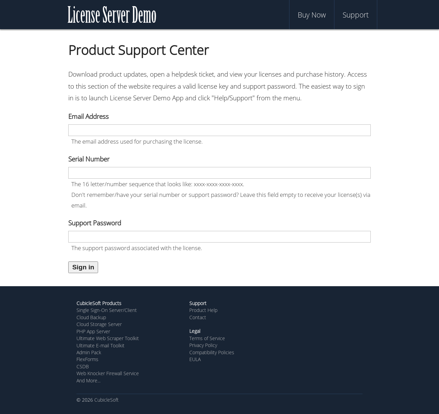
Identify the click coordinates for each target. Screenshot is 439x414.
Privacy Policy (203, 345)
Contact (197, 317)
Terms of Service (207, 338)
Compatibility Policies (211, 352)
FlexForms (87, 359)
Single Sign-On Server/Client (106, 310)
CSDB (82, 366)
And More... (88, 380)
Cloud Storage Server (99, 324)
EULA (195, 359)
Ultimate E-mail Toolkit (100, 345)
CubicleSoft (106, 399)
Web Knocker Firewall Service (107, 373)
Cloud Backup (91, 317)
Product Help (203, 310)
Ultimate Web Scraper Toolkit (107, 338)
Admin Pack (88, 352)
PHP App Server (93, 331)
